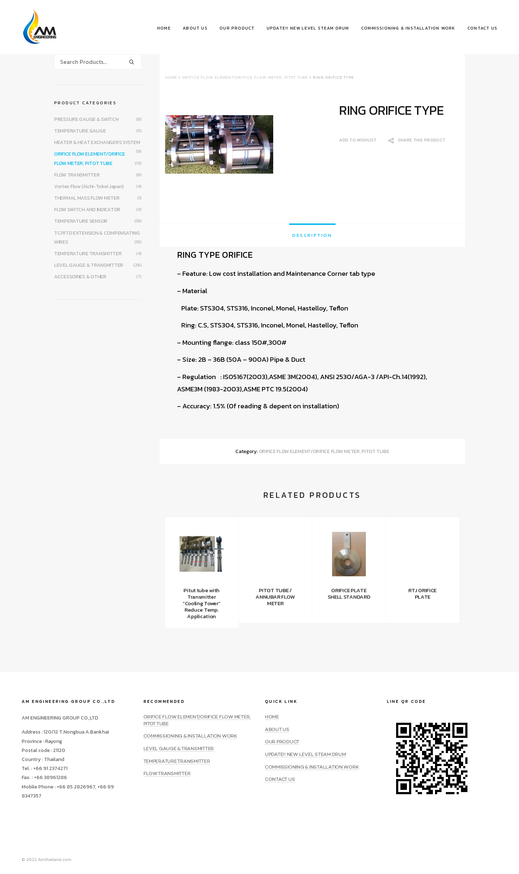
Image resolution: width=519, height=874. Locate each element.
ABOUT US (195, 28)
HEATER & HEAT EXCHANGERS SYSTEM (97, 142)
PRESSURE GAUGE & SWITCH (86, 119)
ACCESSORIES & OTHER (80, 277)
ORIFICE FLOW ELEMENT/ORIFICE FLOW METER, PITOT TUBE (245, 77)
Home (171, 77)
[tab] (312, 235)
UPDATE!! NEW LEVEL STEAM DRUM (308, 28)
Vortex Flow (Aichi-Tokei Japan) (88, 186)
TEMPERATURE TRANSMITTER (88, 253)
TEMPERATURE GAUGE (80, 131)
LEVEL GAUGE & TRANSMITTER (88, 265)
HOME (164, 28)
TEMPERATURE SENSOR (80, 221)
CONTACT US (482, 28)
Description (312, 235)
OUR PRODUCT (236, 28)
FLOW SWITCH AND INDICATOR (87, 209)
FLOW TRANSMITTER (77, 175)
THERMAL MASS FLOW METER (87, 198)
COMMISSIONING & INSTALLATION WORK (408, 28)
